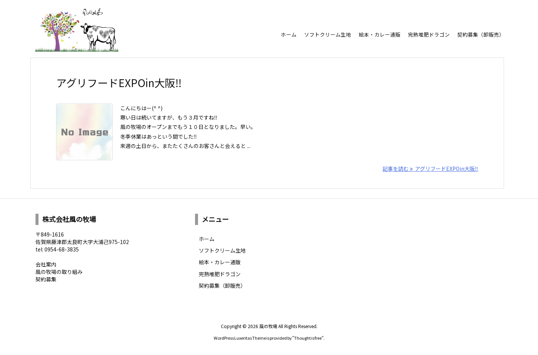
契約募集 (45, 279)
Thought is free (308, 338)
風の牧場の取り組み (59, 271)
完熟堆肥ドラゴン (220, 274)
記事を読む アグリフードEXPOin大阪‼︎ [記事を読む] (430, 168)
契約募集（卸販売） (222, 285)
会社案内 (45, 264)
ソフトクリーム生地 (222, 250)
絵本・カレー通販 (220, 262)
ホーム (206, 239)
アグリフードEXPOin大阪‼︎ (119, 82)
